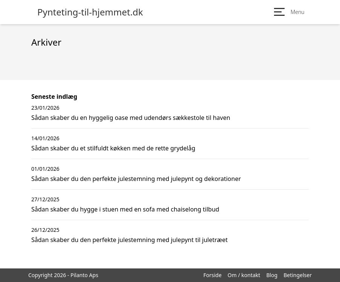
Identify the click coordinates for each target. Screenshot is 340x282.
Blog (271, 275)
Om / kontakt (244, 275)
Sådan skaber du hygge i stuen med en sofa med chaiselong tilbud (125, 209)
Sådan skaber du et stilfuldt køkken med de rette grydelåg (113, 148)
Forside (212, 275)
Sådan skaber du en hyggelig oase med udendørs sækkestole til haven (130, 117)
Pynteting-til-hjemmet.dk (90, 12)
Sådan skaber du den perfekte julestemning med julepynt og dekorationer (136, 179)
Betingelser (297, 275)
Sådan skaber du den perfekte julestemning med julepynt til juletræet (129, 240)
